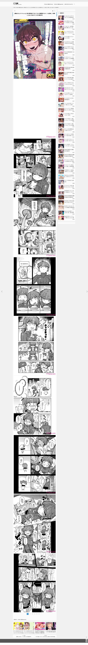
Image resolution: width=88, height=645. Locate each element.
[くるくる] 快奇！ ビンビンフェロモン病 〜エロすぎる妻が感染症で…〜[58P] (69, 146)
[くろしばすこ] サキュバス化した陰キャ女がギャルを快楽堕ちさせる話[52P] (69, 141)
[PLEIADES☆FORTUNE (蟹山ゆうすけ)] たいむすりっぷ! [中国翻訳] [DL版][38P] (69, 202)
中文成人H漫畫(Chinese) (48, 4)
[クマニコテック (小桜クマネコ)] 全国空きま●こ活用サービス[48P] (69, 161)
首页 (14, 7)
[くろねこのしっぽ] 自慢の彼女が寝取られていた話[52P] (69, 28)
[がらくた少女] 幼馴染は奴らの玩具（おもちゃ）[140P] (69, 130)
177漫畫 (15, 3)
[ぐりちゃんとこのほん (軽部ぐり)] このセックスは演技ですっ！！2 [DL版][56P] (69, 187)
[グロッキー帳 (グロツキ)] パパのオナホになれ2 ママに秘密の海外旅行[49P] (69, 84)
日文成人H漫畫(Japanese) (58, 4)
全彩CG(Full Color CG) (68, 4)
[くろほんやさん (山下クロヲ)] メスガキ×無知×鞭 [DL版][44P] (69, 17)
